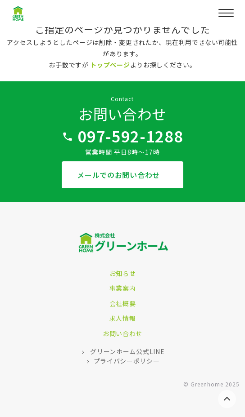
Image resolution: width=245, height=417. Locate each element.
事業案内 (122, 288)
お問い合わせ (122, 333)
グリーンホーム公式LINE (127, 351)
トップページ (110, 64)
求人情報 (122, 318)
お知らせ (122, 273)
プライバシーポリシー (127, 360)
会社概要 (122, 303)
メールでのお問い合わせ (119, 174)
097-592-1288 (130, 136)
